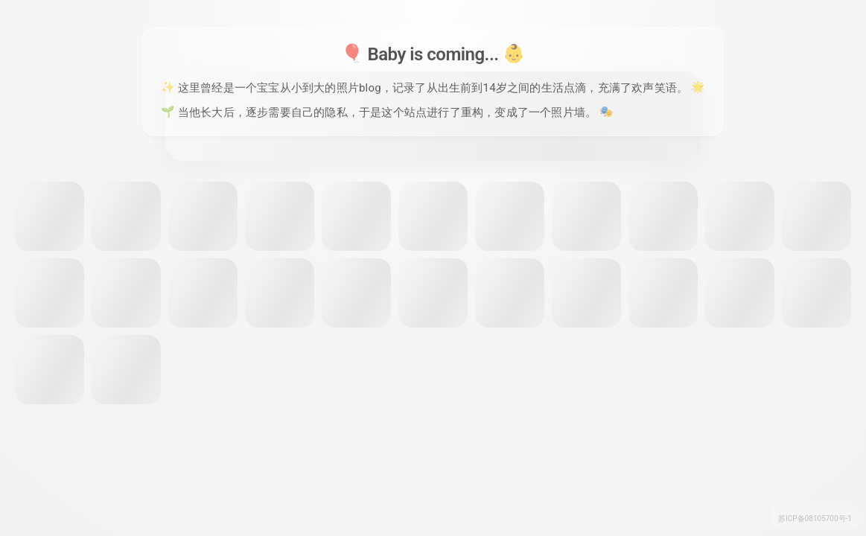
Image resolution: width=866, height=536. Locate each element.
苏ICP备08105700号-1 (815, 518)
